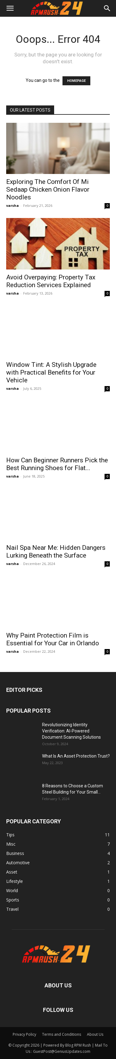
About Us (95, 1034)
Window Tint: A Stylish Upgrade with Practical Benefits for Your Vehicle (51, 372)
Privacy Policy (24, 1034)
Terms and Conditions (61, 1034)
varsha (12, 205)
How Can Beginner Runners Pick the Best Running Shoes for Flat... (57, 464)
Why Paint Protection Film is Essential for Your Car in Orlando (52, 639)
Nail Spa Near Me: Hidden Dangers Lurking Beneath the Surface (55, 551)
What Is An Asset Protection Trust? (76, 756)
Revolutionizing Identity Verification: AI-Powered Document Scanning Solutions (71, 731)
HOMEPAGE (76, 81)
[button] (10, 8)
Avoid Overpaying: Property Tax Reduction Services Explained (50, 281)
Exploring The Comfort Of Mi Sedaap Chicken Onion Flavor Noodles (47, 189)
